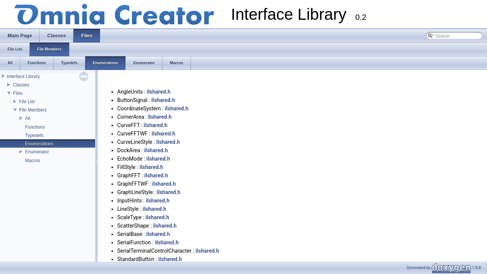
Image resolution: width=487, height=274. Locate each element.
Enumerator (37, 152)
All (27, 118)
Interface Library (23, 76)
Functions (35, 127)
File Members (33, 110)
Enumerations (39, 144)
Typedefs (34, 135)
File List (27, 101)
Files (17, 93)
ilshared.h (158, 92)
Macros (32, 160)
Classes (21, 85)
